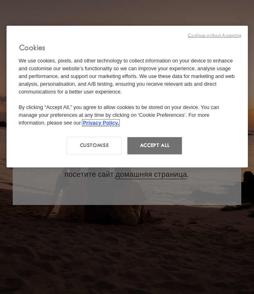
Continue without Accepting (214, 35)
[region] (127, 96)
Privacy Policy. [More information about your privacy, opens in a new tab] (101, 122)
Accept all (154, 145)
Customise (94, 145)
